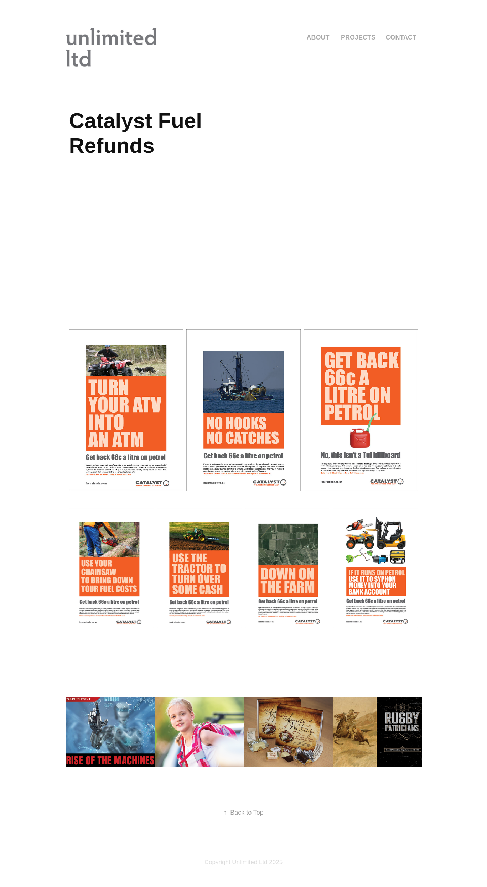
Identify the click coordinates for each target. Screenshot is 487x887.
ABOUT (317, 37)
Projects (358, 37)
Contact (400, 37)
